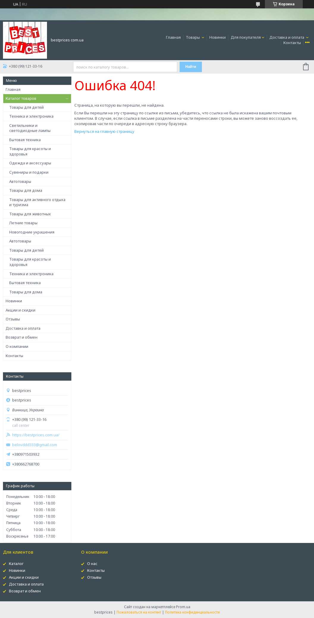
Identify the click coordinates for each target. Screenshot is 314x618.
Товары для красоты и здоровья (30, 151)
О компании (17, 346)
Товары (193, 37)
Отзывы (13, 319)
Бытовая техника (25, 139)
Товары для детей (26, 107)
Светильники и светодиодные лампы (30, 128)
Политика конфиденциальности (192, 612)
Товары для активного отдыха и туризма (37, 202)
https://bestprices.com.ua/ (35, 435)
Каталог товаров (21, 98)
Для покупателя (246, 37)
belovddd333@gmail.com (34, 444)
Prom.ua (183, 606)
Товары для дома (25, 190)
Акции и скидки (20, 310)
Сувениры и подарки (28, 172)
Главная (173, 37)
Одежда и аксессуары (30, 163)
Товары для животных (30, 214)
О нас (92, 563)
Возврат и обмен (21, 337)
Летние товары (23, 222)
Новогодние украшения (31, 232)
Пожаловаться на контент (139, 612)
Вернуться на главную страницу (104, 131)
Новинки (217, 37)
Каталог (16, 563)
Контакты (292, 42)
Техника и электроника (31, 116)
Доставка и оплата (287, 37)
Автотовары (20, 181)
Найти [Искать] (190, 67)
